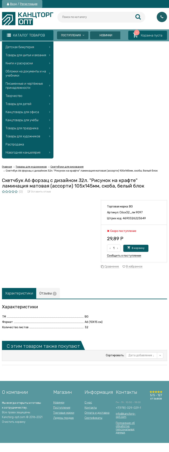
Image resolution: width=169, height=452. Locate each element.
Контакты (90, 407)
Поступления (72, 35)
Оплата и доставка (96, 412)
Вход (13, 4)
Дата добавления (141, 355)
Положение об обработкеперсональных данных (125, 427)
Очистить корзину (13, 422)
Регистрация (28, 4)
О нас (88, 402)
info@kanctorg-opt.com (126, 415)
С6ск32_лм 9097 (131, 212)
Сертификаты (93, 418)
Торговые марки (63, 412)
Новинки (106, 35)
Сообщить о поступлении (124, 255)
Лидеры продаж (63, 418)
